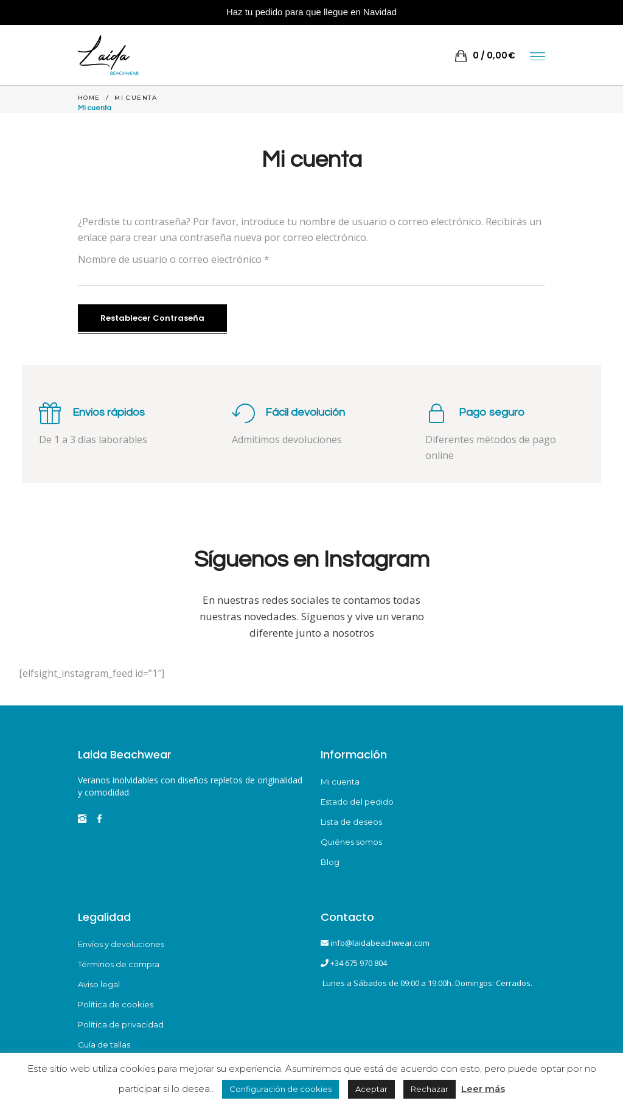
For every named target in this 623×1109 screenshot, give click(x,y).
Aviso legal (99, 984)
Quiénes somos (351, 842)
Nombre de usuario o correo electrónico (174, 259)
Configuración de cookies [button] (280, 1089)
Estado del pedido (357, 801)
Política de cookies (115, 1004)
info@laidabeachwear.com (380, 942)
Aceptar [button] (371, 1089)
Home (89, 98)
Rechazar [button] (429, 1089)
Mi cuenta (340, 781)
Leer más (483, 1088)
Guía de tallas (104, 1044)
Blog (330, 862)
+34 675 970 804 (358, 962)
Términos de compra (118, 964)
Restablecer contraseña (152, 318)
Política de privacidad (121, 1024)
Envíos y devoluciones (121, 944)
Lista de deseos (351, 822)
